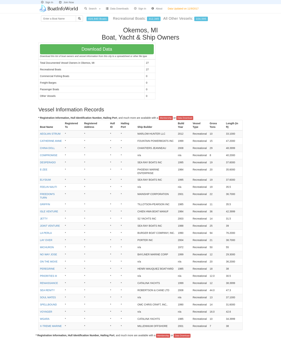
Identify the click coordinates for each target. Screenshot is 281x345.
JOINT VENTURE (50, 225)
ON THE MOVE (49, 261)
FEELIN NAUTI (48, 186)
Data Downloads (117, 8)
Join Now (66, 2)
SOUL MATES (48, 297)
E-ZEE (43, 169)
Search (92, 8)
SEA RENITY (47, 290)
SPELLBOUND (48, 304)
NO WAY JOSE (48, 254)
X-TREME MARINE (51, 326)
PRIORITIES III (48, 275)
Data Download (184, 118)
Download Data (97, 49)
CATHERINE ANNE (51, 140)
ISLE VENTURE (49, 211)
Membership (166, 118)
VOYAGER (46, 311)
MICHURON (47, 247)
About (156, 8)
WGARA (44, 318)
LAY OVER (46, 240)
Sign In (47, 2)
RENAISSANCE (49, 283)
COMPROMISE (48, 155)
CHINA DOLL (47, 148)
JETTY (44, 218)
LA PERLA (46, 232)
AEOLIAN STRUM (50, 133)
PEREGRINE (47, 268)
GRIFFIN (45, 204)
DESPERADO (48, 162)
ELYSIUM (45, 179)
